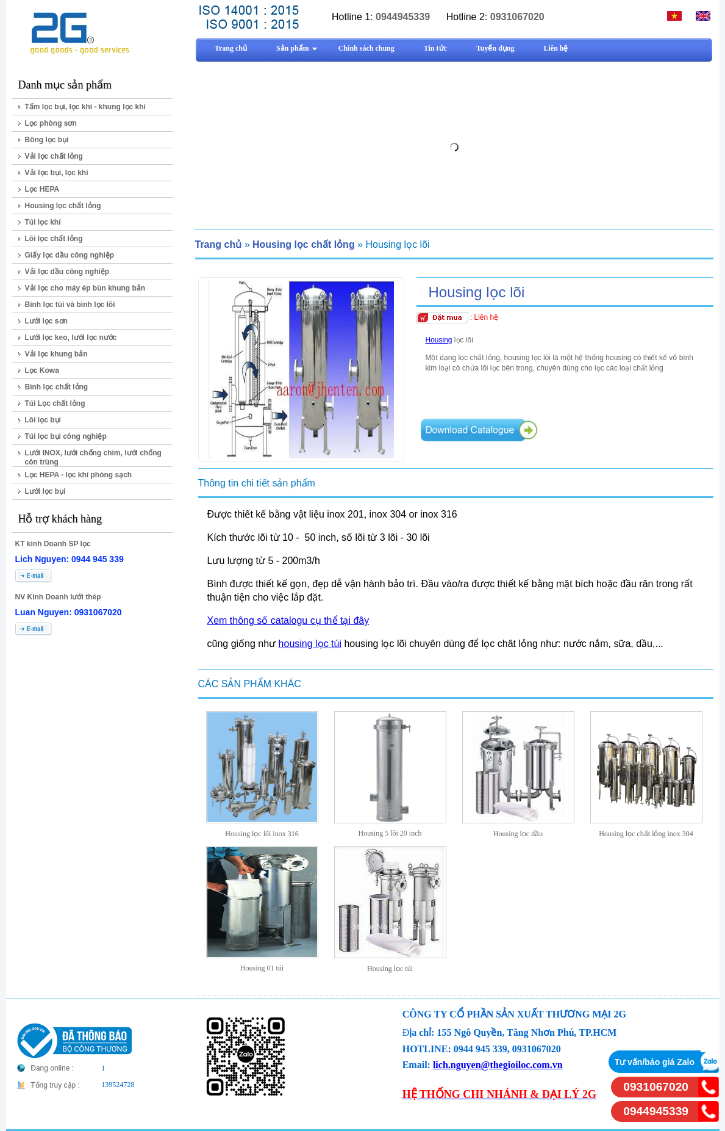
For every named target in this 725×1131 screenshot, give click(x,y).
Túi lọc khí (43, 222)
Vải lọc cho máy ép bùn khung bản (85, 288)
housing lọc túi (310, 643)
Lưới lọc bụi (45, 491)
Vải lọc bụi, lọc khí (56, 172)
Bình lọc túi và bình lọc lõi (70, 304)
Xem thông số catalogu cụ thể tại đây (288, 620)
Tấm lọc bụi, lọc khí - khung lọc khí (85, 107)
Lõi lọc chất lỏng (54, 238)
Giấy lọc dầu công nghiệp (70, 255)
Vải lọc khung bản (56, 354)
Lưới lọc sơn (46, 321)
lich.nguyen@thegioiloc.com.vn (498, 1065)
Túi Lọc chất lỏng (55, 403)
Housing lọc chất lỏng (63, 205)
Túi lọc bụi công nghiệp (66, 436)
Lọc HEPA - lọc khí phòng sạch (78, 475)
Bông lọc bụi (47, 140)
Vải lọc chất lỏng (54, 156)
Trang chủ (218, 244)
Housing (439, 340)
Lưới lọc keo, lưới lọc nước (71, 337)
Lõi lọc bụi (43, 420)
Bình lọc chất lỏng (56, 387)
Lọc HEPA (42, 189)
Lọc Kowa (42, 370)
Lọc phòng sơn (51, 123)
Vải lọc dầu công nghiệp (67, 271)
